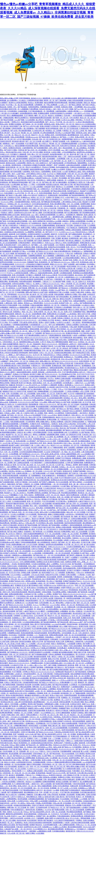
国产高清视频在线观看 (87, 212)
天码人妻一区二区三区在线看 (35, 430)
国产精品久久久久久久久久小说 (54, 333)
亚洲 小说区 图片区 (46, 286)
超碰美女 (65, 221)
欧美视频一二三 (32, 635)
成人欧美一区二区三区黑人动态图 (42, 294)
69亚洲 (67, 822)
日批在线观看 (5, 266)
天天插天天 (13, 357)
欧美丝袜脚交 (15, 732)
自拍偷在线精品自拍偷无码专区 (42, 743)
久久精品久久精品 (87, 305)
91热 (68, 141)
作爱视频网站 (34, 210)
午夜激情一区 (71, 176)
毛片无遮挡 (60, 551)
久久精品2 (21, 357)
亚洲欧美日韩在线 (14, 148)
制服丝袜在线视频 (66, 596)
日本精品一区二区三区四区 (85, 268)
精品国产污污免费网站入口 (23, 348)
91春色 (75, 335)
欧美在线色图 (91, 199)
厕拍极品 (41, 544)
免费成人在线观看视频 (78, 221)
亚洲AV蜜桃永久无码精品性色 (28, 286)
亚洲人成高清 (88, 215)
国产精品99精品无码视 (59, 191)
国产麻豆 (3, 221)
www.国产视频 (19, 120)
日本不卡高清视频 (54, 150)
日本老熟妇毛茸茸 (52, 590)
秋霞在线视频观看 (89, 329)
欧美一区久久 (71, 247)
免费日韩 (19, 667)
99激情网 (75, 439)
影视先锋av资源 (41, 247)
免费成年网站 (15, 227)
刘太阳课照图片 (74, 728)
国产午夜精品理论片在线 (36, 199)
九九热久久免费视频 (84, 478)
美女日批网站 (67, 538)
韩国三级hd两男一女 (43, 217)
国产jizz (77, 109)
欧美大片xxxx (12, 577)
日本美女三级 (87, 434)
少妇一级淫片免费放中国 (37, 221)
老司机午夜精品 (87, 803)
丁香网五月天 (15, 122)
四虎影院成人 (46, 424)
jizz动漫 (37, 238)
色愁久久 (84, 258)
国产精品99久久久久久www (60, 262)
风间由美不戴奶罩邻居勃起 (15, 503)
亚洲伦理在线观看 (70, 695)
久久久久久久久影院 (51, 303)
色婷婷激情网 (22, 490)
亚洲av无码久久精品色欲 (67, 424)
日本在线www (9, 146)
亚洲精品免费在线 (83, 734)
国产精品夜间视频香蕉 (77, 195)
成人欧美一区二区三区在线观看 (55, 266)
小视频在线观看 (8, 118)
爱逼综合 (68, 805)
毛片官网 (69, 225)
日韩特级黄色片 (25, 527)
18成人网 (74, 441)
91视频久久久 (91, 335)
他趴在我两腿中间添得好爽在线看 (56, 102)
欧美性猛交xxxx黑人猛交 (40, 695)
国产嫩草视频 (12, 258)
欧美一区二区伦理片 (34, 501)
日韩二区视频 (56, 238)
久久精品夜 (51, 387)
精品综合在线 (14, 381)
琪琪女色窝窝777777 (19, 771)
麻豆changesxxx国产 (10, 559)
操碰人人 (7, 637)
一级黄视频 (32, 831)
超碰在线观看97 (19, 723)
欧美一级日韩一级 (24, 639)
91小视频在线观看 (60, 174)
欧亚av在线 (31, 803)
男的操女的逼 (84, 187)
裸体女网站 (4, 281)
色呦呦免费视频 (43, 391)
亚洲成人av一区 (32, 669)
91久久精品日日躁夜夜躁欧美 (27, 271)
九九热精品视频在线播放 (71, 258)
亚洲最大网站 (5, 510)
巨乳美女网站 (82, 424)
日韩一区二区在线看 (47, 661)
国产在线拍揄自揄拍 (89, 536)
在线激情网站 (60, 230)
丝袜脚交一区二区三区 (85, 689)
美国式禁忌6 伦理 (36, 443)
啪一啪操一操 (90, 130)
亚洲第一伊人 (12, 107)
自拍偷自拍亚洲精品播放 (63, 353)
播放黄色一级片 (48, 240)
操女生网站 (44, 329)
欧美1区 (34, 195)
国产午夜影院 (34, 661)
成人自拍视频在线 (43, 542)
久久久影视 (49, 437)
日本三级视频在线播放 (28, 562)
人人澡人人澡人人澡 (53, 439)
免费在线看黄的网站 (57, 368)
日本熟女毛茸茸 (75, 704)
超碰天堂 (54, 234)
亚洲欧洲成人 (71, 572)
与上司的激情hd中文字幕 (67, 374)
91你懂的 (71, 180)
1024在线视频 (84, 197)
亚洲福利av (19, 822)
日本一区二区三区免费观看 (52, 383)
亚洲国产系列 (15, 689)
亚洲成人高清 (34, 361)
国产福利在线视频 (75, 320)
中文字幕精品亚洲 (87, 139)
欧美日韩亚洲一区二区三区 (15, 167)
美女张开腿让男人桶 (42, 478)
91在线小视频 (56, 152)
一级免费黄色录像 (57, 217)
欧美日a (63, 450)
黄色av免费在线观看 (47, 458)
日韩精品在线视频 (77, 422)
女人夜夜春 (7, 165)
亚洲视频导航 (9, 329)
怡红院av (12, 471)
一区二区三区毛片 (45, 538)
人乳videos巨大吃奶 (76, 396)
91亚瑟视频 (25, 469)
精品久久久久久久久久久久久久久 (36, 337)
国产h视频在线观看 (75, 234)
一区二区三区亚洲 (75, 469)
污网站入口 (33, 273)
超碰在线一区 (62, 180)
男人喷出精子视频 (27, 340)
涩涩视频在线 (41, 723)
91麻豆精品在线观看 (73, 165)
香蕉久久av (4, 687)
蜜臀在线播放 (41, 419)
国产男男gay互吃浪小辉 (67, 268)
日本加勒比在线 (42, 587)
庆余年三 (14, 816)
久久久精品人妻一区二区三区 (74, 663)
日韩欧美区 (21, 781)
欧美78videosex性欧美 (49, 275)
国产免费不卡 (88, 644)
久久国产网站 (65, 486)
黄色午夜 (73, 154)
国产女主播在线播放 (60, 182)
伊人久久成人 (82, 266)
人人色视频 (83, 799)
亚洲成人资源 (32, 747)
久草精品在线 (84, 128)
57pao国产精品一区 (61, 290)
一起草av (76, 303)
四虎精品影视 (83, 227)
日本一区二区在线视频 (28, 393)
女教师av (88, 292)
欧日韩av (58, 133)
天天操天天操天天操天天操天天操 (43, 527)
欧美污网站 (13, 786)
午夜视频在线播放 (63, 441)
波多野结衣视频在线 (16, 478)
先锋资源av (58, 717)
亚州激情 (92, 534)
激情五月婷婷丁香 (82, 631)
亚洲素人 (61, 385)
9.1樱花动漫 (8, 303)
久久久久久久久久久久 (82, 180)
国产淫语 (85, 105)
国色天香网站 (59, 286)
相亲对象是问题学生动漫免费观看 (33, 122)
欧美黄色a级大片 (73, 191)
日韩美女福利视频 (20, 256)
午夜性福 (21, 150)
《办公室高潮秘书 (35, 156)
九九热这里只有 (89, 611)
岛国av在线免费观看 (17, 137)
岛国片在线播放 (83, 344)
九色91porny (64, 590)
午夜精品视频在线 (54, 335)
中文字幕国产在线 (31, 143)
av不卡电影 (50, 473)
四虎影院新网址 (33, 107)
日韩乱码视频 (46, 592)
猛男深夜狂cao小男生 (45, 747)
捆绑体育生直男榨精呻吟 (14, 814)
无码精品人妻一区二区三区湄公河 (19, 204)
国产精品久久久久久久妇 (45, 251)
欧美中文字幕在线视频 (88, 368)
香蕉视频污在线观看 (76, 102)
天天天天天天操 (26, 439)
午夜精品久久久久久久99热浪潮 (30, 225)
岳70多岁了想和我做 (74, 756)
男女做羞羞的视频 (24, 130)
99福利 (63, 587)
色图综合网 (14, 383)
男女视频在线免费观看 (69, 493)
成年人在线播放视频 (43, 309)
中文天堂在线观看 (48, 501)
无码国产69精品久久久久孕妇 (48, 428)
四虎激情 (41, 258)
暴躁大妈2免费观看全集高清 (17, 831)
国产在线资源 (75, 497)
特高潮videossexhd (32, 137)
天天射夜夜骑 (12, 111)
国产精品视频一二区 (46, 161)
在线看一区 (64, 434)
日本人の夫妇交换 (50, 208)
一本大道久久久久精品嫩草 (9, 113)
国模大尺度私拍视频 (34, 764)
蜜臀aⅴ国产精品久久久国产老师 (37, 292)
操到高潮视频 (5, 171)
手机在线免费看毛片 (8, 337)
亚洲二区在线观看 (18, 275)
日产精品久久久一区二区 (57, 807)
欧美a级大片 (50, 710)
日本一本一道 (47, 350)
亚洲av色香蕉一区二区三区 (84, 137)
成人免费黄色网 (75, 296)
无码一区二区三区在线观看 (84, 585)
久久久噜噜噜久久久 (73, 126)
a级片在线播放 (81, 264)
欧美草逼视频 (22, 799)
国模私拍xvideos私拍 (54, 691)
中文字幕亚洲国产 (71, 406)
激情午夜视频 (84, 465)
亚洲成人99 (55, 137)
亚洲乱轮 (54, 424)
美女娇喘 (55, 271)
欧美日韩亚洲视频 (45, 193)
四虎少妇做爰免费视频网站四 (34, 534)
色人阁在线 (86, 240)
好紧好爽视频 (65, 682)
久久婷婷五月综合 (6, 210)
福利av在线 (43, 512)
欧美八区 (83, 728)
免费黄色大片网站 (71, 294)
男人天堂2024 (25, 648)
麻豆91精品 (76, 542)
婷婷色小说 (31, 163)
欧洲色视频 (39, 102)
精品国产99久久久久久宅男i (56, 773)
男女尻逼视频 (30, 406)
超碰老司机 (79, 641)
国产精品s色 (13, 512)
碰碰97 (50, 514)
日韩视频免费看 (49, 508)
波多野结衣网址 (74, 758)
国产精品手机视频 (7, 120)
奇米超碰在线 (73, 590)
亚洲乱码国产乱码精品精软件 (84, 741)
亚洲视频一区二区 (63, 521)
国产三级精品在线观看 (22, 462)
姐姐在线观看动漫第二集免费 (40, 169)
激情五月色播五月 (64, 415)
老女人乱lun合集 (89, 107)
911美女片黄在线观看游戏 (85, 122)
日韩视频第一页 (40, 105)
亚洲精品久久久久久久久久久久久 (38, 357)
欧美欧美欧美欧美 (17, 695)
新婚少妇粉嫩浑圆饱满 (11, 344)
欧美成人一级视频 (61, 320)
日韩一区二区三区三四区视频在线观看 (79, 159)
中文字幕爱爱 (17, 672)
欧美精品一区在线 (47, 290)
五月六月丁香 (38, 355)
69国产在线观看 (49, 245)
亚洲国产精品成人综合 (17, 581)
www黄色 (60, 490)
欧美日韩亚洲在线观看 (11, 475)
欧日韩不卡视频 (35, 374)
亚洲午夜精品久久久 (42, 340)
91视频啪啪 (24, 109)
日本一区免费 (52, 318)
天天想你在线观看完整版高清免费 (31, 452)
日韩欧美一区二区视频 (31, 484)
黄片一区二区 (7, 756)
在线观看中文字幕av (19, 251)
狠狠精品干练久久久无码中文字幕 (14, 391)
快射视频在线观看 (61, 473)
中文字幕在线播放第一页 (37, 111)
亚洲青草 (70, 475)
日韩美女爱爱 (55, 676)
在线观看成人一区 (54, 801)
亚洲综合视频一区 (83, 376)
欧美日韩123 (29, 499)
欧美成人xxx (20, 471)
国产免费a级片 (9, 551)
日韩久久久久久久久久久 (51, 284)
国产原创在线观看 (86, 551)
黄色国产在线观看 (59, 141)
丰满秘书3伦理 (35, 424)
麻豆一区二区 (58, 312)
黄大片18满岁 (86, 290)
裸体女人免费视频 (39, 434)
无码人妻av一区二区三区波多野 (38, 154)
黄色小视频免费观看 (73, 279)
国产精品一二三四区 (28, 184)
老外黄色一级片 (27, 208)
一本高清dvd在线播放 (10, 296)
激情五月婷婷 (17, 622)
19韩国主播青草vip (36, 426)
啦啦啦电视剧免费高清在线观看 (41, 118)
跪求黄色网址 (7, 458)
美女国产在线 (67, 260)
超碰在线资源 (67, 335)
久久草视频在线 (41, 697)
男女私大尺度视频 (48, 167)
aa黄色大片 (73, 344)
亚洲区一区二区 (78, 260)
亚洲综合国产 (17, 447)
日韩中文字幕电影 (21, 482)
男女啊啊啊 (84, 534)
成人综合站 (79, 275)
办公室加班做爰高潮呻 (55, 398)
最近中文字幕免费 (38, 519)
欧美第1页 (35, 538)
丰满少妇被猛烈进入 (49, 475)
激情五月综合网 (65, 299)
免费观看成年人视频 (79, 458)
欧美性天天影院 (74, 661)
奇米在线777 (20, 385)
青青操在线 (13, 402)
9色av (63, 284)
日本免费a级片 (68, 383)
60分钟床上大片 (29, 818)
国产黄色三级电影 (74, 178)
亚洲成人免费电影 (57, 422)
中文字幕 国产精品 (77, 708)
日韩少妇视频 (71, 575)
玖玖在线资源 (32, 820)
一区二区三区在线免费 (60, 484)
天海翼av (36, 348)
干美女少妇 (69, 253)
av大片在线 (26, 447)
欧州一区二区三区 (31, 378)
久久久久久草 (48, 471)
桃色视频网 (88, 706)
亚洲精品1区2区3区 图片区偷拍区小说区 (65, 480)
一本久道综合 (5, 227)
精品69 (16, 743)
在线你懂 (36, 133)
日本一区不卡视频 (47, 316)
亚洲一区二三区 (56, 301)
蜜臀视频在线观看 (61, 342)
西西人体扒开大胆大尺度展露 (25, 217)
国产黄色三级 (34, 568)
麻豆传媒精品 (78, 337)
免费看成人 (7, 143)
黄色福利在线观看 (9, 611)
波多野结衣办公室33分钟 (23, 212)
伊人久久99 (28, 400)
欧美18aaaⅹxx (50, 243)
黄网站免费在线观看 (25, 236)
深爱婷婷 (47, 426)
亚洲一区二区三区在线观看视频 (75, 635)
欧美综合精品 (33, 725)
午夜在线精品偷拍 (63, 816)
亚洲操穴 (13, 516)
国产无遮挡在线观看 (56, 163)
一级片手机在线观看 (16, 206)
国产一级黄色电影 (29, 618)
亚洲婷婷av (13, 240)
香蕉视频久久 (12, 176)
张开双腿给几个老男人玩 (76, 182)
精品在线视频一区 (69, 148)
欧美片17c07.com (57, 445)
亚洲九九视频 (46, 760)
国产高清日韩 (71, 773)
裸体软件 (81, 682)
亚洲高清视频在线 (20, 570)
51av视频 (56, 790)
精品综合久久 (66, 616)
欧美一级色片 (90, 710)
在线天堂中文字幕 (61, 387)
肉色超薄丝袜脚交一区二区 (59, 154)
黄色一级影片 (5, 704)
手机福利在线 (37, 579)
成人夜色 (32, 529)
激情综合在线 (10, 163)
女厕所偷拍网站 (61, 111)
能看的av (77, 760)
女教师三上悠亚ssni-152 (72, 540)
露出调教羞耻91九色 (31, 792)
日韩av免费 (33, 801)
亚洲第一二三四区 (88, 156)
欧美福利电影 (5, 579)
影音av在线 (85, 760)
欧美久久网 (54, 327)
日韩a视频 (92, 227)
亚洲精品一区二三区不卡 (20, 187)
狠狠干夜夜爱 (60, 176)
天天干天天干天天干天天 (85, 374)
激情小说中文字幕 (84, 314)
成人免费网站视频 (86, 678)
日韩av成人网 (30, 523)
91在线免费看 (21, 163)
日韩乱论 (20, 432)
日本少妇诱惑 (74, 118)
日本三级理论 (85, 135)
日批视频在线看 (5, 275)
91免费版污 (65, 525)
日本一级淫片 (27, 676)
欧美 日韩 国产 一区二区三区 (10, 133)
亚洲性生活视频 (65, 460)
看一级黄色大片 (90, 708)
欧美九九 (77, 139)
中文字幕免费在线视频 (40, 628)
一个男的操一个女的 (84, 575)
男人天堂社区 (41, 456)
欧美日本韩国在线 (52, 128)
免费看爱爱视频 (67, 139)
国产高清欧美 (74, 348)
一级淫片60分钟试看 (74, 156)
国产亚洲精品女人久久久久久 (54, 253)
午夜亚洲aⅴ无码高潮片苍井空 (14, 437)
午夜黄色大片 (42, 195)
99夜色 (5, 148)
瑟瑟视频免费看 (22, 156)
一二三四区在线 (69, 490)
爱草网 (75, 465)
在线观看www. (47, 827)
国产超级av (92, 428)
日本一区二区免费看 (11, 452)
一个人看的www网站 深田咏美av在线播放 (35, 396)
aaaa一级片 (65, 150)
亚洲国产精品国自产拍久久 (72, 581)
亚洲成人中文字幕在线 (21, 374)
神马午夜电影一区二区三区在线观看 (69, 329)
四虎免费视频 (63, 195)
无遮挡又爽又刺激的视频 (36, 710)
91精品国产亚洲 (49, 187)
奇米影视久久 (41, 180)
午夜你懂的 (76, 771)
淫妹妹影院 (37, 344)
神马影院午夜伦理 (18, 141)
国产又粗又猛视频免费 (22, 741)
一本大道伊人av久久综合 (81, 113)
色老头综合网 (21, 820)
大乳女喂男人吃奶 (81, 286)
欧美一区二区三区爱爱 (86, 350)
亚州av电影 (32, 566)
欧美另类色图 (48, 674)
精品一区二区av (27, 312)
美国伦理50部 (30, 810)
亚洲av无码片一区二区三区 (65, 124)
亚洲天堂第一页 (14, 109)
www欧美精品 (72, 314)
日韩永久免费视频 (54, 654)
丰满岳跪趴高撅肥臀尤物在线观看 (72, 193)
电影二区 (36, 189)
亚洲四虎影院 (46, 238)
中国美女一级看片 (7, 212)
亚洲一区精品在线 (89, 566)
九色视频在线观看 (66, 273)
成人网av (72, 611)
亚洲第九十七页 (5, 620)
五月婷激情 (88, 396)
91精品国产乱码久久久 (43, 178)
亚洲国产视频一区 (12, 678)
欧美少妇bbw (36, 171)
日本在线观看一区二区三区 (22, 370)
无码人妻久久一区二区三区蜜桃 (84, 307)
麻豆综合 (57, 531)
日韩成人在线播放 (72, 325)
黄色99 (8, 695)
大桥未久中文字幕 (46, 700)
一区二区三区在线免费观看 (66, 219)
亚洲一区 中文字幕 (85, 402)
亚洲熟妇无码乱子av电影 (47, 409)
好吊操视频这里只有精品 (60, 426)
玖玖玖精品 (20, 337)
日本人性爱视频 (24, 305)
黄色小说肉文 (29, 495)
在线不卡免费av (50, 322)
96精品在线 (76, 751)
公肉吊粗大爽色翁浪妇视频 (36, 570)
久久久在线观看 (31, 514)
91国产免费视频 (78, 529)
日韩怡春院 (54, 639)
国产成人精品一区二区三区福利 (68, 404)
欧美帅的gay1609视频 (54, 221)
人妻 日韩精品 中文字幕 (46, 320)
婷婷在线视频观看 (76, 525)
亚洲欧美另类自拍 (74, 648)
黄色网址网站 (14, 281)
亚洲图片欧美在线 (49, 296)
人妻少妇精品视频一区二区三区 (66, 316)
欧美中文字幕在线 (25, 383)
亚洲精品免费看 (59, 514)
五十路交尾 (9, 656)
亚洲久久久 (82, 281)
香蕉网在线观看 (84, 717)
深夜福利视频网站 (79, 301)
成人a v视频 (63, 626)
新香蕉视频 (57, 538)
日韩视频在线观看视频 (69, 143)
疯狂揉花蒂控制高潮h (49, 156)
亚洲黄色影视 (53, 195)
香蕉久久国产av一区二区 (37, 510)
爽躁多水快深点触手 (81, 370)
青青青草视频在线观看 (28, 419)
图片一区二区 (38, 208)
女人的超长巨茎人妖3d (8, 587)
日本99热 (67, 115)
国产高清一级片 (20, 199)
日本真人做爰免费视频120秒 (58, 432)
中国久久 (29, 284)
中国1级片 (70, 249)
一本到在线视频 (77, 115)
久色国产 (67, 381)
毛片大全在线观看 (62, 482)
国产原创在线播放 (62, 296)
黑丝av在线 (4, 124)
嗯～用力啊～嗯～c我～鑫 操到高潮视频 (14, 159)
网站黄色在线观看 (55, 566)
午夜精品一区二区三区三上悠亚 (73, 130)
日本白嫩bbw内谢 (40, 794)
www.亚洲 (60, 381)
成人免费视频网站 (40, 236)
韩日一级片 (34, 506)
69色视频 (57, 411)
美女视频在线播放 (84, 441)
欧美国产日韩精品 (51, 708)
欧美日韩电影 (62, 376)
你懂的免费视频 (53, 626)
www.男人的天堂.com (33, 385)
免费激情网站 (88, 251)
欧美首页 (21, 525)
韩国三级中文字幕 (66, 184)
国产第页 (19, 611)
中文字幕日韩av (61, 501)
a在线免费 (43, 659)
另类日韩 (7, 549)
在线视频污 (59, 115)
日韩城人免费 (26, 572)
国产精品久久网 (54, 493)
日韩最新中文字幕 (77, 437)
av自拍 (67, 197)
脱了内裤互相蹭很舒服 (30, 161)
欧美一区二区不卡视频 (66, 109)
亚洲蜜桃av (40, 810)
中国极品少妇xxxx (42, 775)
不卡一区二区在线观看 (21, 169)
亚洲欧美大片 (20, 603)
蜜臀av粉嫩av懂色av (43, 422)
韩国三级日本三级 (54, 725)
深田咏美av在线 (49, 124)
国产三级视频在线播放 (29, 689)
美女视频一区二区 (60, 607)
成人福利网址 (51, 816)
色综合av (31, 102)
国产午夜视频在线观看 (48, 536)
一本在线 (13, 564)
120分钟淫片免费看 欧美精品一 (17, 299)
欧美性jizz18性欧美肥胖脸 (18, 102)
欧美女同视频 (64, 271)
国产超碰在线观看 (10, 639)
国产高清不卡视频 (10, 150)
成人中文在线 (63, 758)
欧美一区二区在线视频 (80, 531)
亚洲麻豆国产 (82, 456)
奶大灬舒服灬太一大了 (85, 562)
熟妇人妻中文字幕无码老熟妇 (40, 624)
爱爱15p (41, 797)
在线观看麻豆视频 (52, 434)
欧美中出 (77, 365)
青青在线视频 (59, 294)
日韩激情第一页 (63, 208)
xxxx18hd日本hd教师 (59, 624)
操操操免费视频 (18, 499)
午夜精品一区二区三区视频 (23, 713)
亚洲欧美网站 (66, 531)
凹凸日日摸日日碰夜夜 (66, 275)
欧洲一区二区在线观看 (9, 430)
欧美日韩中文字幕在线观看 (56, 570)
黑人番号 (10, 217)
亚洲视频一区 (55, 788)
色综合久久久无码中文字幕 (66, 488)
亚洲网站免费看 (43, 113)
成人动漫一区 (31, 465)
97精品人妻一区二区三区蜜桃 (17, 398)
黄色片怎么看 (7, 312)
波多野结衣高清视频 (52, 519)
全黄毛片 (33, 307)
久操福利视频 (22, 111)
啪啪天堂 (3, 833)
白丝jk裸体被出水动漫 (63, 771)
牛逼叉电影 (91, 443)
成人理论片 (40, 120)
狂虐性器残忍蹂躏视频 (78, 271)
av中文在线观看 (77, 381)
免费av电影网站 (38, 400)
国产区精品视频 (16, 171)
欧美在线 (75, 637)
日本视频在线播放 (58, 831)
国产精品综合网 (48, 230)
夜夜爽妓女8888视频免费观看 (25, 249)
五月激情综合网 (41, 807)
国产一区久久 (50, 122)
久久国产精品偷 (21, 288)
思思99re (87, 363)
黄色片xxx (59, 243)
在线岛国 (7, 555)
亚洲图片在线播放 (15, 124)
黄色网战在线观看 (24, 538)
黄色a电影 (39, 508)
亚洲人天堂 (38, 206)
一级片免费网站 (11, 467)
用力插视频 (7, 128)
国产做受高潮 (82, 592)
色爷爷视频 (14, 704)
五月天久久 (66, 738)
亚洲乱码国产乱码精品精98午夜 (15, 260)
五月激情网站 (45, 331)
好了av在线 (5, 648)
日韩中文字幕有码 (38, 805)
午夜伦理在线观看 (51, 600)
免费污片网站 (26, 227)
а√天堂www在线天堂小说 (68, 680)
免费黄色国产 (66, 687)
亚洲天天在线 (57, 171)
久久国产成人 (49, 279)
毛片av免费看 (14, 322)
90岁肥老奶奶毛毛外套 (24, 762)
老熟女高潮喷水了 (38, 243)
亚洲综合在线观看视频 (78, 167)
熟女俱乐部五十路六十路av (62, 443)
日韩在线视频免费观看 (29, 542)
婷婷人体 (87, 102)
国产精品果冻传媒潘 (19, 376)
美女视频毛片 (88, 234)
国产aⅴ (42, 437)
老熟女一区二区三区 (38, 197)
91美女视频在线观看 (40, 432)
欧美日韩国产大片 (48, 572)
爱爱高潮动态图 (8, 609)
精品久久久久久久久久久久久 (26, 320)
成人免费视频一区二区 (62, 437)
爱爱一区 (83, 340)
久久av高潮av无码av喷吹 (58, 340)
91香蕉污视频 (88, 447)
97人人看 (74, 682)
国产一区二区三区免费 (34, 141)
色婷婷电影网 (9, 497)
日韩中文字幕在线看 (10, 525)
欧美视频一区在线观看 (67, 794)
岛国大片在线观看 (68, 725)
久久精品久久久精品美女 (51, 486)
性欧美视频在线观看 (17, 422)
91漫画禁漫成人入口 (71, 277)
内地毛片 (54, 542)
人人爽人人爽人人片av (42, 445)
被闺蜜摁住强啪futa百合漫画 (10, 215)
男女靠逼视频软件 (49, 381)
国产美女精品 (51, 497)
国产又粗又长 (74, 473)
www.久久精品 (55, 605)
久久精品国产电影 (32, 603)
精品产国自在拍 (22, 223)
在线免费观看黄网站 (22, 329)
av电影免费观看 (19, 600)
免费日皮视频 (51, 180)
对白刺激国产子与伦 (39, 415)
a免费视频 (68, 217)
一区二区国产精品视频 (54, 258)
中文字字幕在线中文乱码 (40, 327)
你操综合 (75, 538)
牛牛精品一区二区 (36, 381)
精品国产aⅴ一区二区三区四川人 (15, 493)
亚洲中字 (9, 169)
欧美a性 (42, 109)
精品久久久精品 (74, 309)
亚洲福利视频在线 (48, 417)
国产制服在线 (82, 428)
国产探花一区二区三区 (15, 415)
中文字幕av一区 (11, 105)
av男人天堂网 (85, 391)
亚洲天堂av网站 (61, 393)
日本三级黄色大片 (42, 163)
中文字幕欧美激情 (12, 527)
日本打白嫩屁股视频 (63, 713)
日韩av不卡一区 (23, 779)
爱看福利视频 (7, 734)
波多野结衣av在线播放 (85, 152)
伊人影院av (22, 803)
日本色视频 (4, 109)
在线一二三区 (22, 577)
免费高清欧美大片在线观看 (56, 314)
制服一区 (55, 268)
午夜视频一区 (5, 689)
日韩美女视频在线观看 (15, 247)
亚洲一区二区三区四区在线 (68, 128)
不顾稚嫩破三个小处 (16, 495)
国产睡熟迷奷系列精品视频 (18, 182)
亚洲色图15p (69, 385)
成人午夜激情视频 (48, 579)
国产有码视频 (24, 426)
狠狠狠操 (29, 189)
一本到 (80, 499)
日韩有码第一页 (60, 598)
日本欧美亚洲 (79, 363)
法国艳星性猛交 (73, 340)
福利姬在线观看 (71, 245)
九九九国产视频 (60, 346)
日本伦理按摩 (91, 743)
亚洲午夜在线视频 (68, 730)
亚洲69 (41, 322)
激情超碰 (41, 372)
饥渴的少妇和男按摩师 (21, 346)
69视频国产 (5, 361)
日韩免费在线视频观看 (14, 508)
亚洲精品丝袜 (76, 628)
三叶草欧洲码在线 (70, 163)
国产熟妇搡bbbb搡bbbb (26, 178)
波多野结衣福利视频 (73, 598)
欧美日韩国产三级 (16, 126)
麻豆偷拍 (65, 238)
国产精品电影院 (20, 253)
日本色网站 (91, 264)
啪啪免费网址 (82, 163)
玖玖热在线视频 (75, 305)
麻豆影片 (12, 775)
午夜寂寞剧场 (85, 445)
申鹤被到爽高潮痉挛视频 (34, 266)
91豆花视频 (31, 251)
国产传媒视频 (40, 128)
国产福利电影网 (88, 469)
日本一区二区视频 (73, 204)
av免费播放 (82, 335)
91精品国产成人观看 (63, 536)
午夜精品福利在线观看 (62, 674)
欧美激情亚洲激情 (59, 503)
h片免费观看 (11, 271)
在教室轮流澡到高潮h (76, 710)
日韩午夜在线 (76, 536)
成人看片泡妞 (82, 146)
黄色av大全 (35, 730)
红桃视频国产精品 (79, 312)
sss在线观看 (26, 575)
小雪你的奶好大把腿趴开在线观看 (34, 165)
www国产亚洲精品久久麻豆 (72, 171)
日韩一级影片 (21, 715)
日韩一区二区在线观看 (42, 191)
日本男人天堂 (85, 579)
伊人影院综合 (10, 288)
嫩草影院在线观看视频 (11, 424)
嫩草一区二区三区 (40, 115)
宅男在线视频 (12, 661)
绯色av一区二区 (44, 516)
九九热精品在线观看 (19, 501)
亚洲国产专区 (67, 301)
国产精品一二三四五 (67, 137)
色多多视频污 (9, 193)
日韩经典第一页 (60, 279)
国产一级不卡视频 (50, 665)
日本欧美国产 (87, 805)
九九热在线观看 (77, 566)
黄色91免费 (11, 801)
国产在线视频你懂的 (41, 148)
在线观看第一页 (25, 475)
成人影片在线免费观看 (26, 105)
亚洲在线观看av (5, 331)
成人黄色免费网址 (52, 609)
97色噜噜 (57, 107)
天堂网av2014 (35, 648)
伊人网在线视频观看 (47, 133)
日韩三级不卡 (22, 516)
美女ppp (20, 240)
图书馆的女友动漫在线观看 (39, 678)
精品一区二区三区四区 (42, 301)
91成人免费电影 (20, 497)
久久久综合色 (24, 381)
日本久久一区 (34, 717)
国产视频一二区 (37, 245)
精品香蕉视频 (59, 523)
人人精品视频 (37, 553)
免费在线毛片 (86, 497)
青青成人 (67, 210)
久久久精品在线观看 (57, 391)
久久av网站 (43, 402)
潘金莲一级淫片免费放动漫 (51, 223)
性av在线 (63, 126)
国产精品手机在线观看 (82, 184)
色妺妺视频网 (15, 439)
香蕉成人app (28, 303)
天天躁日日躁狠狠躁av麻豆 (9, 419)
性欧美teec (59, 187)
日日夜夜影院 (64, 327)
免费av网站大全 (45, 361)
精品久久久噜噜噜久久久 (54, 199)
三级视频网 (40, 818)
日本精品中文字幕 (13, 197)
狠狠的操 (79, 215)
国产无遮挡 (38, 240)
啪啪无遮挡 (11, 484)
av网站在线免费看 (25, 687)
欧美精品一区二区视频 (53, 120)
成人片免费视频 (48, 256)
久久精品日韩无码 (20, 180)
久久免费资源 (59, 413)
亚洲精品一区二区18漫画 (34, 471)
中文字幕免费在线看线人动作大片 (36, 335)
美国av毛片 (51, 342)
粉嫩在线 (12, 385)
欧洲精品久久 (69, 357)
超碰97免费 (49, 818)
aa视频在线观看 (21, 363)
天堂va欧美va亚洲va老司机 (28, 322)
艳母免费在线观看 (25, 281)
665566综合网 (13, 687)
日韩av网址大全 (67, 691)
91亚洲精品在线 (13, 368)
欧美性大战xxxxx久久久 (65, 585)
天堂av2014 (28, 415)
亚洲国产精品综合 (36, 825)
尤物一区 (19, 413)
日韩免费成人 (50, 637)
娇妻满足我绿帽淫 (51, 749)
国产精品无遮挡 (44, 137)
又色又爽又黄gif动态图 (85, 773)
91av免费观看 (83, 245)
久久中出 (50, 174)
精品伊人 (51, 115)
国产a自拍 (14, 130)
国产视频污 (23, 359)
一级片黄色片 (83, 413)
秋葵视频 (74, 402)
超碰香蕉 (3, 271)
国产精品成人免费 (6, 723)
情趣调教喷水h (11, 659)
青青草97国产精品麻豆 (39, 547)
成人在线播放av (29, 128)
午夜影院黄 (43, 378)
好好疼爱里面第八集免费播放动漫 (67, 135)
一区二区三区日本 (25, 829)
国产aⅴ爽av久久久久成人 (84, 549)
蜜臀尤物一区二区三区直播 (37, 288)
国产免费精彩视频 (86, 303)
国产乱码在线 (65, 516)
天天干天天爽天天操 (53, 723)
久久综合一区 (85, 236)
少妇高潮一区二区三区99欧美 (76, 284)
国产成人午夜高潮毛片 (11, 225)
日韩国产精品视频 (7, 230)
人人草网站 (48, 594)
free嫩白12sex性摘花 (58, 169)
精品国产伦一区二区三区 (14, 434)
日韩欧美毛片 (45, 189)
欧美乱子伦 (77, 745)
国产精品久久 (81, 346)
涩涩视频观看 (89, 111)
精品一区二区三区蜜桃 (72, 452)
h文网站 (40, 594)
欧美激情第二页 (74, 206)
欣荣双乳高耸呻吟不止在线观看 (61, 113)
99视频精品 (32, 693)
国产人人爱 (37, 486)
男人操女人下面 (28, 238)
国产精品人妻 (47, 182)
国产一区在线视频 (18, 143)
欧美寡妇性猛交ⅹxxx (72, 368)
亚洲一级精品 (18, 303)
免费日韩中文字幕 (57, 331)
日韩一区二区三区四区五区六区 (50, 139)
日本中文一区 (68, 199)
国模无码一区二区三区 (52, 305)
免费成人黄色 (50, 135)
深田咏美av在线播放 (41, 493)
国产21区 (52, 325)
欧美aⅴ (52, 695)
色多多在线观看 (30, 219)
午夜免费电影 (34, 109)
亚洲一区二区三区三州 (8, 139)
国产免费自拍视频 (39, 473)
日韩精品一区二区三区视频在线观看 (56, 469)
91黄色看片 (84, 495)
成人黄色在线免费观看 (73, 331)
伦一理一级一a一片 (32, 193)
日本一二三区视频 (73, 236)
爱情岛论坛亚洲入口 (52, 460)
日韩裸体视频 (53, 288)
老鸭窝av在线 (30, 581)
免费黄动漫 (78, 253)
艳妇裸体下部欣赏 (7, 256)
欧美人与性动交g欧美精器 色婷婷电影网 (29, 279)
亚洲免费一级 (36, 572)
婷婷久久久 (74, 197)
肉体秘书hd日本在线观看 (57, 247)
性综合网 (28, 684)
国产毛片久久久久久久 (50, 374)
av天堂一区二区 (56, 348)
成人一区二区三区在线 (35, 253)
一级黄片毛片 (79, 383)
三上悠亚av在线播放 (72, 391)
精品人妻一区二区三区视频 (76, 512)
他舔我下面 (4, 385)
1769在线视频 (87, 482)
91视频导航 (34, 521)
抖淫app (12, 745)
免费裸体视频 (40, 495)
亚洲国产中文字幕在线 (63, 458)
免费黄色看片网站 (46, 745)
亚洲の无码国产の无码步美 (49, 126)
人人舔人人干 (63, 105)
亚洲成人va (22, 176)
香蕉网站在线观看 (84, 327)
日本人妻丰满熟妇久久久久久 (50, 730)
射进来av (19, 590)
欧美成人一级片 (51, 109)
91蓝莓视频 (20, 697)
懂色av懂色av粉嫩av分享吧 (75, 766)
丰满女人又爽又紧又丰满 (85, 219)
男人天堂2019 (10, 534)
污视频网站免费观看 (35, 256)
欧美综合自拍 (28, 191)
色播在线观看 (72, 592)
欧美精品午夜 (55, 359)
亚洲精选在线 (57, 365)
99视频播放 (4, 307)
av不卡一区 (13, 650)
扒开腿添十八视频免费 (18, 154)
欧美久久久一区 (9, 598)
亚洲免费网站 (46, 171)
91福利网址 (26, 171)
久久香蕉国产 (29, 206)
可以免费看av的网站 (81, 357)
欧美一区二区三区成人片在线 (28, 512)
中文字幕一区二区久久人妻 (73, 544)
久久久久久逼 (84, 538)
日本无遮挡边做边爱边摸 (40, 204)
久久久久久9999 (36, 631)
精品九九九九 (30, 697)
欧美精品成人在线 (86, 262)
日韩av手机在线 (49, 771)
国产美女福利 (60, 240)
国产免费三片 (65, 519)
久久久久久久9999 (20, 262)
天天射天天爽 (81, 161)
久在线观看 (29, 609)
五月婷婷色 (58, 307)
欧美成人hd (8, 465)
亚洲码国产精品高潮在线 (35, 460)
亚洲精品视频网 (32, 428)
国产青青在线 (43, 525)
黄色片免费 (76, 618)
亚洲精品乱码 (73, 501)
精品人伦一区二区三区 (88, 118)
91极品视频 (10, 400)
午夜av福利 (90, 182)
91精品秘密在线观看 (57, 406)
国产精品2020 (63, 288)
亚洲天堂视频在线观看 (85, 568)
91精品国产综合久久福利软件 (72, 411)
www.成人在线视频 (36, 187)
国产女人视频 (37, 212)
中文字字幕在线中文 (37, 728)
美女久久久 (19, 400)
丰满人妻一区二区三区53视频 (32, 152)
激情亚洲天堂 (70, 831)
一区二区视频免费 (46, 607)
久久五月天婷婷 (32, 544)
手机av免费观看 (52, 105)
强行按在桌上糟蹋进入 (74, 240)
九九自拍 (47, 452)
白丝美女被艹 (81, 490)
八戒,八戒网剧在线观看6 (66, 825)
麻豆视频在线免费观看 (54, 430)
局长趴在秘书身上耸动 (14, 152)
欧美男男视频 (28, 301)
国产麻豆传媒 (54, 337)
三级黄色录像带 (42, 566)
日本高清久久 (88, 419)
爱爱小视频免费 (68, 365)
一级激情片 (76, 551)
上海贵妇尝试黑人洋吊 (53, 372)
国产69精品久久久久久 (24, 355)
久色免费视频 (67, 307)
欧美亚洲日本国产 (10, 245)
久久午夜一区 (9, 135)
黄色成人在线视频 (22, 506)
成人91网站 (28, 432)
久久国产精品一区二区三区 (9, 309)
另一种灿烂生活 (39, 609)
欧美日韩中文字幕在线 (68, 146)
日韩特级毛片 (33, 490)
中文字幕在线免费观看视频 (74, 389)
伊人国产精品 (45, 348)
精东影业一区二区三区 (71, 445)
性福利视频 (84, 404)
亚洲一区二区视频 (36, 413)
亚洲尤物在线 (61, 225)
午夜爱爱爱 (22, 635)
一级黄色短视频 (35, 760)
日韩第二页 (5, 693)
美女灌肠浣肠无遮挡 (49, 363)
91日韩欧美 (73, 684)
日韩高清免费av (17, 128)
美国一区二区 (64, 715)
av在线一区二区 (40, 691)
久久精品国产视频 (68, 133)
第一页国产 (66, 557)
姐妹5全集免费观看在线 (62, 251)
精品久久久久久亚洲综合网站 (85, 124)
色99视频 (89, 221)
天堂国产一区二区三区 (28, 309)
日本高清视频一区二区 (11, 751)
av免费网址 (55, 564)
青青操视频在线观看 (89, 322)
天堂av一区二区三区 (34, 260)
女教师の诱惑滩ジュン (75, 111)
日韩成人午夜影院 (89, 253)
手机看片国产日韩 (84, 723)
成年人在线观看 (9, 777)
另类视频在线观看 (39, 439)
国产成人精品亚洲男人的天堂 (19, 521)
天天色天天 (55, 814)
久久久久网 (91, 387)
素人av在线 (54, 478)
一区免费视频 (78, 107)
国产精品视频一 (77, 564)
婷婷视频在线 (63, 344)
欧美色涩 (76, 223)
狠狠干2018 (73, 342)
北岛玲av (49, 762)
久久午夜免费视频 (44, 271)
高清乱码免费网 (27, 486)
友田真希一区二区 (66, 659)
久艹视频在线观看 (56, 447)
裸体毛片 (19, 534)
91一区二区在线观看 (37, 749)
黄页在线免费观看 (78, 721)
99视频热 (31, 577)
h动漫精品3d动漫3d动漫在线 (14, 232)
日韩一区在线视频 (12, 393)
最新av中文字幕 (34, 331)
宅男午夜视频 (46, 365)
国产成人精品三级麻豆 (58, 249)
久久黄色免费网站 (85, 277)
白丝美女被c (84, 325)
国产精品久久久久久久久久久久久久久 (65, 361)
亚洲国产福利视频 (79, 471)
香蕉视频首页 (62, 475)
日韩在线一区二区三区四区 (56, 236)
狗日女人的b (73, 499)
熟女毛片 (56, 193)
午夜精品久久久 (8, 460)
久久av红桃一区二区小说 (14, 191)
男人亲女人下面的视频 (54, 581)
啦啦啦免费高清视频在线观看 (81, 506)
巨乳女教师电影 (63, 786)
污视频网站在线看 (13, 633)
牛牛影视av (11, 320)
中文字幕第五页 (49, 176)
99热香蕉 (20, 430)
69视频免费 (79, 393)
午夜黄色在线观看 (71, 413)
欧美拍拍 (57, 549)
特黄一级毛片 (52, 656)
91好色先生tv (70, 514)
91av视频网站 (30, 232)
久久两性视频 (15, 184)
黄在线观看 (19, 480)
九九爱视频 (91, 225)
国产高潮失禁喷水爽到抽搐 (62, 784)
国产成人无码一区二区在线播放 (36, 150)
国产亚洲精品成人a (17, 219)
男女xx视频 (82, 294)
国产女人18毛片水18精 (31, 126)
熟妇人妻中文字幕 (35, 417)
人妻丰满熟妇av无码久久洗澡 (36, 174)
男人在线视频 (32, 583)
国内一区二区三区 (83, 603)
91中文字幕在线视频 (24, 139)
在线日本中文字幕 (35, 159)
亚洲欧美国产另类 (9, 473)
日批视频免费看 (66, 751)
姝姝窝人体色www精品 (35, 176)
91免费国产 (4, 102)
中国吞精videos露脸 (71, 743)
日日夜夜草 (91, 348)
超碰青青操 (85, 540)
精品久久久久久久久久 (50, 344)
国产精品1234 (61, 409)
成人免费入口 (47, 141)
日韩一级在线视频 (49, 779)
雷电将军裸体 (38, 303)
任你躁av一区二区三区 (67, 467)
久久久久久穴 (20, 264)
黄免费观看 (50, 111)
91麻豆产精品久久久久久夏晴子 (12, 301)
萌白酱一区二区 (26, 133)
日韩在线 (83, 348)
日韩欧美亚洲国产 (24, 243)
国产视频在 (87, 812)
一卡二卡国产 (33, 516)
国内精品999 (64, 396)
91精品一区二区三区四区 (70, 534)
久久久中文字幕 (23, 294)
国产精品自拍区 (55, 753)
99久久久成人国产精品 (82, 249)
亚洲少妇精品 (37, 383)
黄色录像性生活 (32, 797)
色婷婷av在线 (36, 202)
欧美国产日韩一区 (65, 303)
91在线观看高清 (35, 325)
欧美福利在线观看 (40, 633)
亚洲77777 (71, 161)
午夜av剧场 (5, 745)
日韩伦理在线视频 (65, 529)
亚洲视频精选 (86, 365)
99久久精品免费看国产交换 (46, 219)
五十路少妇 (5, 126)
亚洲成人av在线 (71, 169)
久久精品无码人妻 (38, 130)
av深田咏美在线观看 (21, 273)
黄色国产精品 (68, 370)
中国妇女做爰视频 (36, 305)
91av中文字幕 (19, 193)
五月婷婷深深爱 (16, 676)
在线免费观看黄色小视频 (28, 113)
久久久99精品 (5, 676)
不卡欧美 (12, 277)
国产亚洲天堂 (14, 706)
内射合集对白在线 (6, 743)
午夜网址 (79, 820)
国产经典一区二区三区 (61, 118)
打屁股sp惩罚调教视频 (48, 648)
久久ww (36, 605)
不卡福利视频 (20, 292)
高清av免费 (18, 238)
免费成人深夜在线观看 (73, 230)
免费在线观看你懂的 (16, 594)
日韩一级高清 (85, 736)
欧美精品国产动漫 (82, 514)
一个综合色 (82, 559)
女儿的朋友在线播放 (34, 296)
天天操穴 (55, 178)
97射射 (76, 187)
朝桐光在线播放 (45, 146)
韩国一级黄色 (49, 413)
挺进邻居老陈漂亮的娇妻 (73, 523)
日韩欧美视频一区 (89, 210)
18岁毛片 (87, 669)
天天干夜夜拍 (29, 115)
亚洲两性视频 (85, 204)
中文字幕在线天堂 (22, 277)
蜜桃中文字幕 (40, 590)
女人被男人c (60, 215)
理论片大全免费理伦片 (34, 167)
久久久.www (4, 495)
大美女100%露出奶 (39, 370)
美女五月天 (31, 180)
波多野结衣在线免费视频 (54, 544)
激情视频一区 (10, 506)
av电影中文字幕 (70, 603)
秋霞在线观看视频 (27, 633)
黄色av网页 (83, 398)
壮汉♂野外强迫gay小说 (9, 538)
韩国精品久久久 (79, 199)
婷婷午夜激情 (34, 353)
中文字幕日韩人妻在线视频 (60, 189)
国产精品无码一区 (39, 555)
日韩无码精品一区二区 (11, 342)
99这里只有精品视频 (17, 266)
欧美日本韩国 (71, 266)
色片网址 (9, 499)
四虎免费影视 (33, 404)
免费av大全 (27, 195)
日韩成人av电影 (9, 413)
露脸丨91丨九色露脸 (28, 644)
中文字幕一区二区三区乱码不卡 (47, 529)
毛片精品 (22, 189)
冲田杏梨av (79, 120)
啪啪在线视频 (34, 329)
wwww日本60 (52, 415)
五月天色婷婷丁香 (40, 616)
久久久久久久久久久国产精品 (80, 355)
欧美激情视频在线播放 (8, 432)
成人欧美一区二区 (79, 443)
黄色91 (90, 439)
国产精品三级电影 (75, 105)
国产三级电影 (10, 719)
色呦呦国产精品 (32, 262)
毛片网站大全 (44, 605)
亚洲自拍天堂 (67, 471)
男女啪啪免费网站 (25, 368)
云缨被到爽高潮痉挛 (21, 725)
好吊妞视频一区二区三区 (55, 277)
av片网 (67, 462)
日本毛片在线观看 (31, 258)
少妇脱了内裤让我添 (77, 292)
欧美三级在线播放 (24, 365)
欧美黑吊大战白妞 (52, 184)
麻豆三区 (34, 639)
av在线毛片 (19, 674)
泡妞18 (53, 644)
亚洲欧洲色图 (45, 467)
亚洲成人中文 (59, 197)
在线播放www (17, 618)
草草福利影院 (12, 294)
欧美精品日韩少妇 (30, 480)
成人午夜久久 (43, 143)
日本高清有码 (90, 417)
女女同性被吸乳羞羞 (50, 825)
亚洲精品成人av (76, 141)
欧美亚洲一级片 (83, 316)
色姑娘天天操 (32, 391)
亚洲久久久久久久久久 (31, 458)
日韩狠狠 (17, 616)
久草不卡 (43, 342)
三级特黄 (72, 208)
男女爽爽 (30, 493)
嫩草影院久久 (77, 217)
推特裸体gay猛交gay (17, 523)
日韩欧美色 (64, 305)
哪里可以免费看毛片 (22, 118)
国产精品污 (10, 195)
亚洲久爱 (48, 797)
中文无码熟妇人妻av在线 (44, 523)
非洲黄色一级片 (19, 406)
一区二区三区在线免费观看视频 (28, 659)
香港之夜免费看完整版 (58, 204)
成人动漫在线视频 (43, 480)
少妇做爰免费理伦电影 (86, 169)
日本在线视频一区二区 (51, 206)
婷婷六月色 (55, 146)
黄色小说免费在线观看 (71, 243)
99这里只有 (25, 409)
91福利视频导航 (27, 148)
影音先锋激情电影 (30, 814)
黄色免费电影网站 (54, 633)
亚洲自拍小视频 (66, 107)
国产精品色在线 (49, 641)
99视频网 (84, 165)
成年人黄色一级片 (55, 148)
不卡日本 (87, 120)
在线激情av (17, 312)
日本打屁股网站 (21, 234)
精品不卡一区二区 (37, 135)
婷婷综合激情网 (86, 206)
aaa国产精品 (20, 174)
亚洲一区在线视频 (48, 159)
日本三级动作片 (84, 633)
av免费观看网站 (11, 799)
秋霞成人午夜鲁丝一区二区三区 (68, 318)
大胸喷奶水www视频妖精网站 (19, 307)
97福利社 (27, 413)
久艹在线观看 (37, 333)
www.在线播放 (86, 454)
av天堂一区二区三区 (52, 495)
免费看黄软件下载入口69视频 (59, 292)
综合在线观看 (52, 577)
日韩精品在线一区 (44, 814)
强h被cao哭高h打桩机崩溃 (66, 779)
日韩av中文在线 (42, 618)
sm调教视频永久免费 (62, 256)
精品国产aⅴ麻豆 (14, 445)
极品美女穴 (84, 309)
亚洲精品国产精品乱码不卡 (30, 290)
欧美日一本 (80, 797)
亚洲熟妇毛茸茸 (77, 210)
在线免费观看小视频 (39, 314)
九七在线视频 (30, 120)
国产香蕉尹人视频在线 (9, 389)
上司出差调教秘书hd (69, 152)
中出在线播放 (65, 799)
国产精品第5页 (29, 478)
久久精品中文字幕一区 (18, 665)
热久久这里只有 (11, 794)
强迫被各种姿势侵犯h (21, 210)
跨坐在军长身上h (81, 232)
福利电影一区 (40, 232)
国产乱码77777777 (52, 232)
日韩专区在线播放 (18, 284)
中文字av (21, 258)
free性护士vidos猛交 (64, 322)
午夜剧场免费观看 (42, 249)
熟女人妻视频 (90, 702)
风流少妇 (63, 428)
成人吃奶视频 (47, 503)
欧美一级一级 (74, 484)
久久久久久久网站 (7, 202)
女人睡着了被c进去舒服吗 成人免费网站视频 (19, 758)
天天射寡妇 (25, 268)
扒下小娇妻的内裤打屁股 (24, 557)
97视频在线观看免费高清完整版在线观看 (67, 762)
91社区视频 (84, 557)
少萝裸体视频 (49, 667)
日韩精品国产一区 (57, 452)
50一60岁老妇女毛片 (59, 756)
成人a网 (90, 266)
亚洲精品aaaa (25, 197)
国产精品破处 (22, 107)
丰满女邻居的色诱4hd (19, 620)
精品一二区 (62, 156)
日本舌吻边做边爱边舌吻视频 (53, 212)
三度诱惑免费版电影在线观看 (36, 411)
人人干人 (44, 325)
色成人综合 (59, 695)
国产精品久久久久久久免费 (16, 318)
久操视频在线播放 (52, 611)
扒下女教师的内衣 (35, 223)
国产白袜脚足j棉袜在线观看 (59, 669)
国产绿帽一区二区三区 (10, 359)
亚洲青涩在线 (16, 165)
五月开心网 (69, 706)
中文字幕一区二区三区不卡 (65, 122)
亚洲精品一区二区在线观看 (18, 316)
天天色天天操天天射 (49, 631)
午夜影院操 (58, 506)
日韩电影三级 (24, 700)
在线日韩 (67, 422)
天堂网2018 (26, 672)
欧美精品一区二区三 (71, 398)
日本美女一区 (10, 441)
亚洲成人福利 (90, 385)
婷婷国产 (49, 165)
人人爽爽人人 (10, 355)
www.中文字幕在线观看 (41, 676)
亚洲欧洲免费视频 (48, 225)
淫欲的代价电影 (72, 624)
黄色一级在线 (86, 178)
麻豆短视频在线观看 (66, 652)
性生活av (37, 499)
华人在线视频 (58, 540)
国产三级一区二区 (83, 154)
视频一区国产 (86, 331)
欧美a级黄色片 (80, 725)
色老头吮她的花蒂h (62, 167)
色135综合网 (66, 801)
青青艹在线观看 (59, 165)
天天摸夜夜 (64, 206)
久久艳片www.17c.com (67, 232)
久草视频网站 (24, 424)
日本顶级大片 (84, 637)
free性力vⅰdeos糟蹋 (68, 120)
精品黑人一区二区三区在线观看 (81, 715)
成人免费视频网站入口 (34, 646)
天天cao (61, 389)
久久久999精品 (81, 387)
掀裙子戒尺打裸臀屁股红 (57, 227)
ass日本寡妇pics (83, 143)
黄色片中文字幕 (48, 706)
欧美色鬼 (47, 152)
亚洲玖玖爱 (75, 736)
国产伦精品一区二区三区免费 (32, 124)
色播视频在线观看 (46, 107)
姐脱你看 (12, 234)
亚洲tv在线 (14, 641)
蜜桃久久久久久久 (56, 264)
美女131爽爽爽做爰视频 (15, 115)
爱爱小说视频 (88, 217)
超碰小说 (55, 299)
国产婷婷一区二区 (60, 161)
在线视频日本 (71, 215)
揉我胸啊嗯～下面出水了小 (42, 281)
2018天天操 (7, 443)
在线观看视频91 (58, 822)
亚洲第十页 (50, 197)
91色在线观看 (89, 641)
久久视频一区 (66, 439)
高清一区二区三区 (43, 613)
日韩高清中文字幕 (75, 434)
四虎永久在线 (5, 184)
